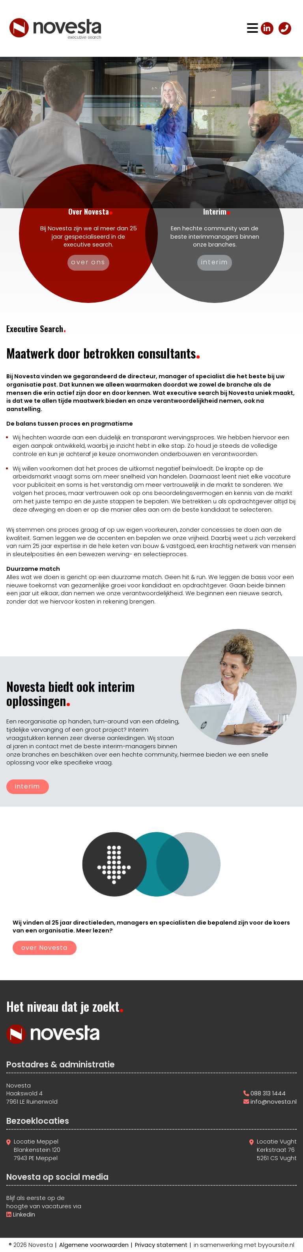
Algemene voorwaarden (94, 1245)
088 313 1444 (268, 1093)
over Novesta (44, 947)
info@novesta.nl (274, 1102)
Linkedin (23, 1214)
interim (27, 786)
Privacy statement (161, 1245)
